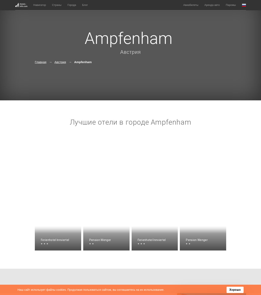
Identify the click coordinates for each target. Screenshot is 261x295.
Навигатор (39, 4)
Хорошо (235, 289)
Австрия (130, 52)
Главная (40, 62)
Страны (56, 4)
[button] (244, 5)
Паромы (231, 4)
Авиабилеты (190, 4)
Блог (85, 4)
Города (71, 4)
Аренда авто (212, 4)
